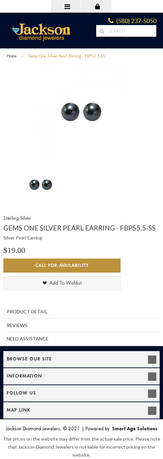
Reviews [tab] (17, 325)
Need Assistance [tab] (27, 338)
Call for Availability (62, 265)
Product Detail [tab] (27, 311)
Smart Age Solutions (134, 428)
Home (12, 56)
